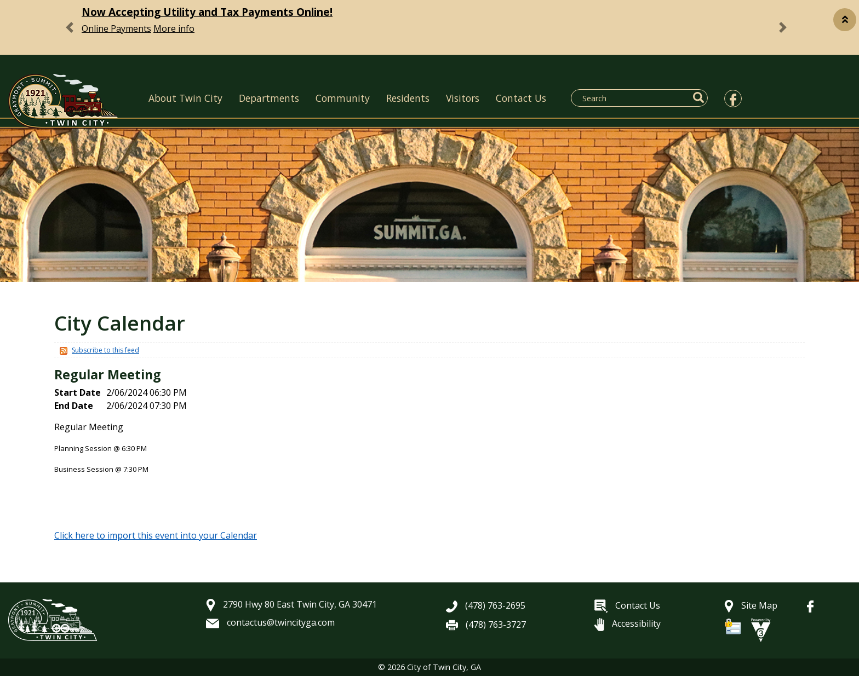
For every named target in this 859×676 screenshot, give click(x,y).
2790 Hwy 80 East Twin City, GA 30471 (291, 604)
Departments (269, 98)
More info (173, 28)
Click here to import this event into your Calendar (155, 535)
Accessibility (627, 623)
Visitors (462, 98)
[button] (844, 19)
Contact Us (521, 98)
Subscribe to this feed (105, 350)
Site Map (750, 605)
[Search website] (633, 98)
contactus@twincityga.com (270, 622)
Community (343, 98)
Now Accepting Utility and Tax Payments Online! (207, 11)
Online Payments (116, 28)
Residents (408, 98)
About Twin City (185, 98)
